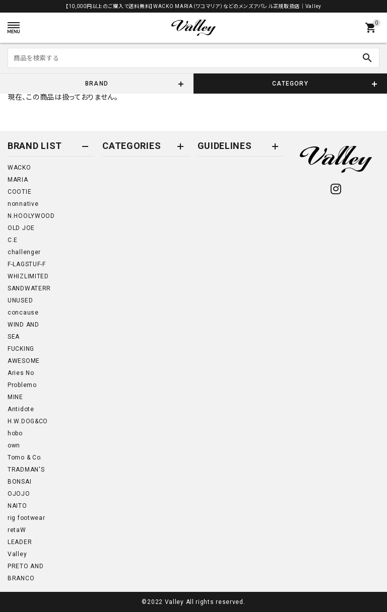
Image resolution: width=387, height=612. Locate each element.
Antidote (21, 409)
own (14, 445)
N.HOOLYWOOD (31, 215)
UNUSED (20, 300)
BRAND (96, 83)
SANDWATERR (29, 288)
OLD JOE (21, 228)
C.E (13, 240)
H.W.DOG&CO (28, 421)
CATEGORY (290, 83)
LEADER (20, 542)
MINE (15, 397)
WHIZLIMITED (28, 276)
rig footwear (26, 517)
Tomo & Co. (25, 457)
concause (23, 312)
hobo (15, 433)
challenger (24, 252)
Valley (17, 554)
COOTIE (19, 191)
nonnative (23, 203)
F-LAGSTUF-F (27, 264)
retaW (17, 529)
